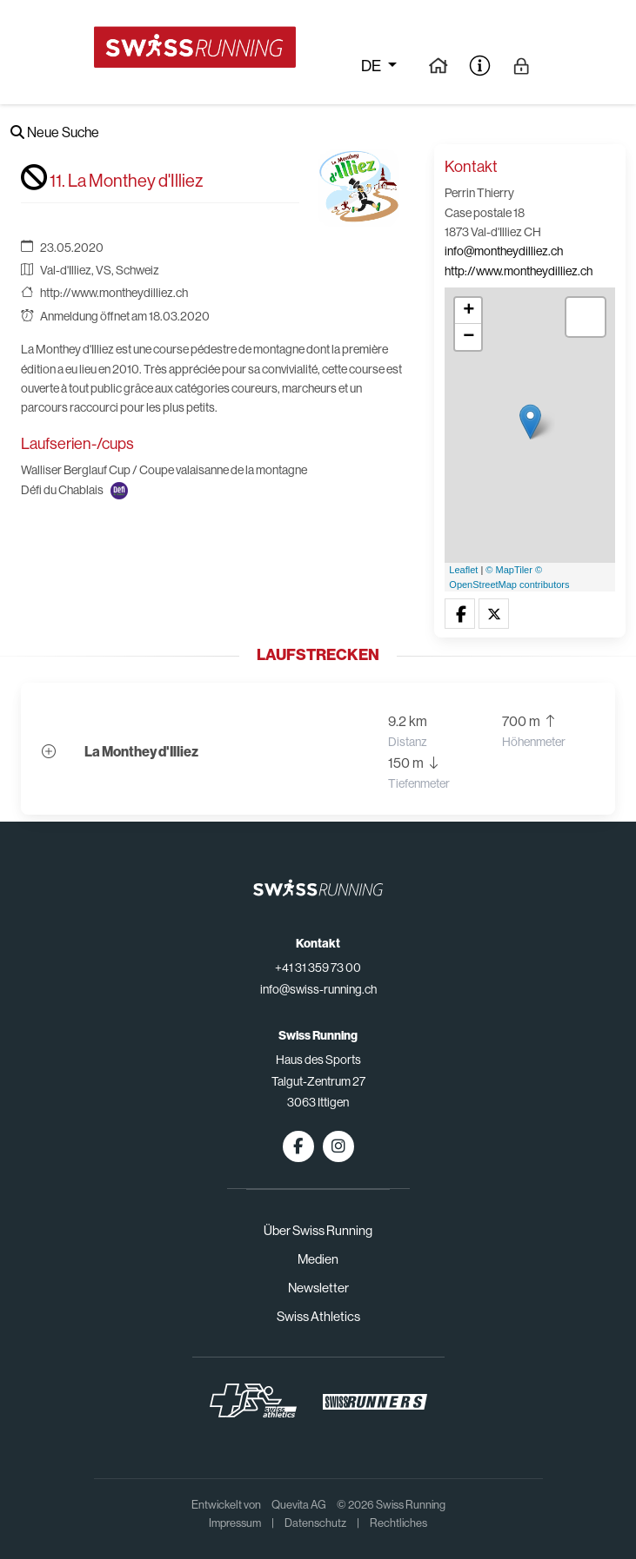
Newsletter (318, 1287)
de (372, 66)
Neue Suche (54, 132)
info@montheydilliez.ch (504, 251)
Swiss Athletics (318, 1316)
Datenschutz (315, 1522)
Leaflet (463, 570)
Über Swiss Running (318, 1230)
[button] (459, 614)
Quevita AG (298, 1504)
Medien (318, 1259)
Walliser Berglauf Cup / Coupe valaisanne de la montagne (164, 470)
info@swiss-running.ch (318, 989)
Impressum (235, 1522)
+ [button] (468, 311)
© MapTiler (508, 570)
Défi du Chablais (62, 490)
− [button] (468, 337)
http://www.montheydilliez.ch (114, 293)
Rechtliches (398, 1522)
